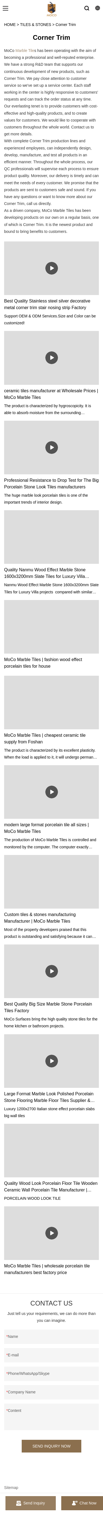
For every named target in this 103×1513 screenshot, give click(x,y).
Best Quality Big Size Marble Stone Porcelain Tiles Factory (48, 1007)
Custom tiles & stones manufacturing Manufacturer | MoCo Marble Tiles (40, 917)
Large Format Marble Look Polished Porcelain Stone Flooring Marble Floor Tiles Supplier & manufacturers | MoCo (49, 1097)
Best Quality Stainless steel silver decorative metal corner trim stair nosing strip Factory (47, 304)
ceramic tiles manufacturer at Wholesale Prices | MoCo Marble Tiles (51, 394)
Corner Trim (65, 24)
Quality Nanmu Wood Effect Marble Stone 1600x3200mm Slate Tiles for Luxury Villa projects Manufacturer (44, 573)
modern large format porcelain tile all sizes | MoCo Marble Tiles (46, 828)
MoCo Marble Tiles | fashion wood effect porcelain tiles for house (43, 663)
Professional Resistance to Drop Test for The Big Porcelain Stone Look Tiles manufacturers (51, 483)
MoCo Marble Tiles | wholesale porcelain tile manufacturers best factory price (47, 1269)
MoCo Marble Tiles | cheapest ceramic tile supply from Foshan (45, 738)
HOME (10, 24)
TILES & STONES (35, 24)
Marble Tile (24, 50)
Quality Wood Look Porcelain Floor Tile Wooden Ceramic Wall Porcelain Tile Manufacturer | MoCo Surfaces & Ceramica (51, 1187)
